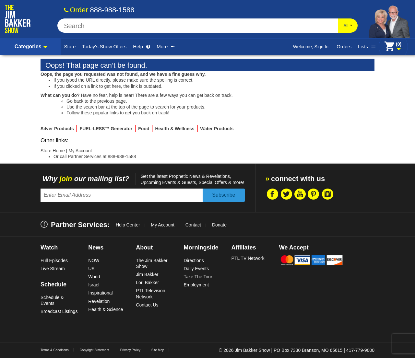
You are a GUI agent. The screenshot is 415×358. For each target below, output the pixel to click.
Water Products (217, 128)
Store (70, 46)
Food (143, 128)
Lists (366, 46)
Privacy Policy (130, 350)
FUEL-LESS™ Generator (106, 128)
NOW (93, 260)
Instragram (327, 194)
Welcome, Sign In (310, 46)
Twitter (286, 194)
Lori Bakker (147, 282)
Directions (194, 260)
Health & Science (105, 309)
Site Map (157, 350)
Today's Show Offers (104, 46)
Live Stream (53, 268)
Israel (93, 284)
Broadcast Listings (59, 311)
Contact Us (147, 304)
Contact (193, 224)
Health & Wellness (174, 128)
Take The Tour (198, 276)
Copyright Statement (94, 350)
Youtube (300, 194)
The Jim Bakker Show (151, 263)
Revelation (99, 301)
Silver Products (57, 128)
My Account (80, 150)
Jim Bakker (147, 274)
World (94, 276)
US (91, 268)
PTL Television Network (150, 293)
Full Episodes (54, 260)
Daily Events (196, 268)
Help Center (128, 224)
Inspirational (100, 292)
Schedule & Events (52, 300)
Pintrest (313, 194)
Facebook (272, 194)
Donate (219, 224)
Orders (344, 46)
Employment (196, 284)
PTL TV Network (248, 258)
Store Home (53, 150)
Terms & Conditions (55, 350)
